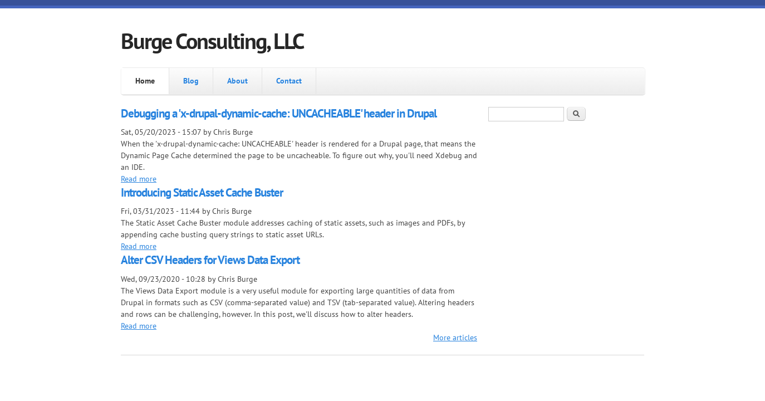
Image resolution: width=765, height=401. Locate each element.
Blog (191, 81)
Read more (138, 179)
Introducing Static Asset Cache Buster (202, 192)
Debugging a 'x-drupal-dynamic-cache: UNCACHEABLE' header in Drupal (279, 113)
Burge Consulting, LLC (212, 40)
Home (145, 81)
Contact (289, 81)
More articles (455, 337)
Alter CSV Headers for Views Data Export (210, 259)
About (237, 81)
